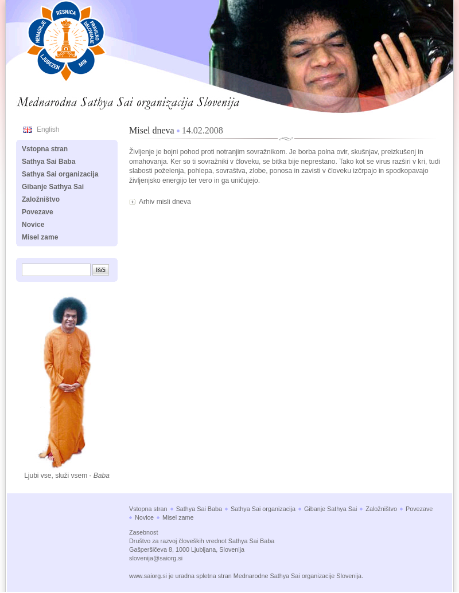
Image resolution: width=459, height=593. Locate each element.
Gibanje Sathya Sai (53, 187)
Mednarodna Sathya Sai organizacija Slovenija (95, 99)
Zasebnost (143, 532)
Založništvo (41, 199)
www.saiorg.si (148, 575)
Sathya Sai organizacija (60, 174)
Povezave (37, 212)
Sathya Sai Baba (48, 162)
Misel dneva (151, 130)
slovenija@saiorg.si (155, 558)
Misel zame (40, 237)
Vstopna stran (45, 149)
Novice (33, 225)
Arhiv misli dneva (165, 202)
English (48, 129)
